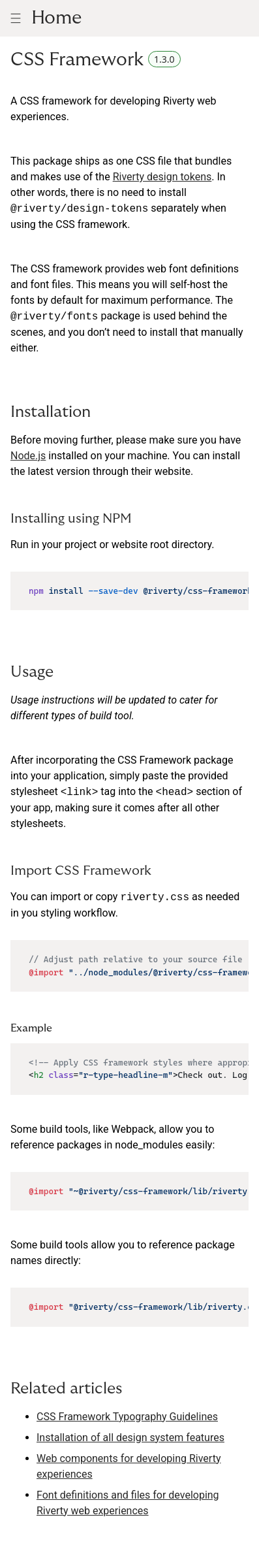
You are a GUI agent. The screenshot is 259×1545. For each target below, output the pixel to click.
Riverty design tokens (162, 177)
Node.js (28, 455)
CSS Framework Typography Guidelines (127, 1416)
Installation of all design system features (130, 1437)
